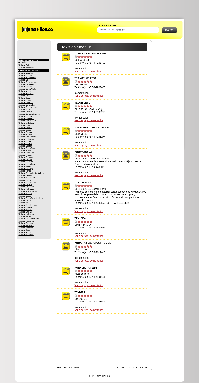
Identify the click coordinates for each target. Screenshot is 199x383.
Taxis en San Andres (27, 105)
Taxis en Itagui (24, 230)
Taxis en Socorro (25, 194)
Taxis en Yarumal (26, 209)
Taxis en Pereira (25, 116)
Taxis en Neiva (25, 96)
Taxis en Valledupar (27, 123)
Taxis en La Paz (25, 212)
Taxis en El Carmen (27, 139)
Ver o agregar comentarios (89, 71)
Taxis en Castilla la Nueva (29, 219)
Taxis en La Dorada (26, 189)
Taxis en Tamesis (26, 175)
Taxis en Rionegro (26, 169)
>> (145, 367)
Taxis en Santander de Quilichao (32, 173)
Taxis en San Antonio (27, 137)
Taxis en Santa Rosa (27, 148)
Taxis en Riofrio (25, 180)
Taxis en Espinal (25, 143)
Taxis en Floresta (25, 155)
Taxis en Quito (24, 65)
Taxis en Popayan (26, 134)
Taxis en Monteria (26, 103)
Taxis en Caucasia (26, 223)
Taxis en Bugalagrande (28, 205)
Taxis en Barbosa (26, 157)
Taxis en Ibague (25, 98)
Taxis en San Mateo (27, 178)
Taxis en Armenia (26, 91)
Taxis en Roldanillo (26, 187)
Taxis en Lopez (25, 196)
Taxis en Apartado (26, 232)
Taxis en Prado (25, 150)
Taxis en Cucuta (25, 87)
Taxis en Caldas (25, 200)
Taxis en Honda (25, 171)
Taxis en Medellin (26, 73)
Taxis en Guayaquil (26, 67)
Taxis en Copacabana (27, 182)
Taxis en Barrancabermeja (29, 114)
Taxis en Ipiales (25, 130)
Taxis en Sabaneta (26, 225)
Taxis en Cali (24, 80)
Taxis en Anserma (26, 228)
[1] (127, 367)
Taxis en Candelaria (27, 164)
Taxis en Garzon (25, 146)
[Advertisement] (99, 9)
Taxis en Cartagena (26, 84)
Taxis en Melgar (25, 166)
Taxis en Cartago (25, 132)
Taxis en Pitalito (25, 141)
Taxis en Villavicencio (27, 121)
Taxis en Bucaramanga (28, 82)
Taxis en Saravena (26, 235)
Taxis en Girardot (25, 128)
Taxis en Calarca (25, 159)
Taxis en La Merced (27, 153)
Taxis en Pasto (25, 100)
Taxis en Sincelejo (26, 162)
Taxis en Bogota (25, 75)
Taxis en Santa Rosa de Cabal (31, 198)
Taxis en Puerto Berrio (28, 191)
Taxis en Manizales (26, 118)
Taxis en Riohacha (26, 93)
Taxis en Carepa (25, 184)
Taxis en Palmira (25, 112)
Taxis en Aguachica (26, 221)
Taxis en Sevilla (25, 216)
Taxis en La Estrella (27, 214)
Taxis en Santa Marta (27, 89)
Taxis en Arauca (25, 203)
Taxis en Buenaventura (28, 107)
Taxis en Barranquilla (27, 77)
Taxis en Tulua (24, 125)
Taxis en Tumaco (25, 207)
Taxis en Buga (24, 109)
